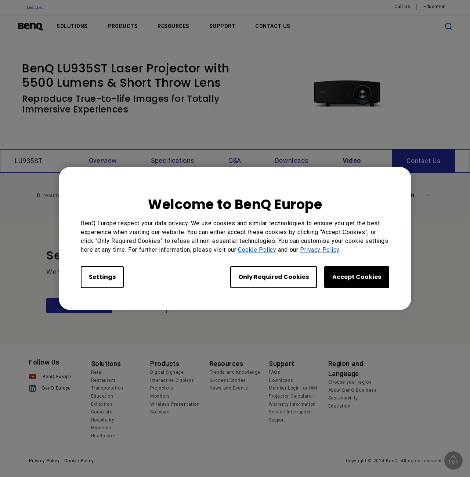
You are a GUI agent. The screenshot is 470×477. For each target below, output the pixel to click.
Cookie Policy (257, 249)
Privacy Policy (319, 249)
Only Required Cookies (273, 277)
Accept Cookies (356, 277)
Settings (102, 277)
